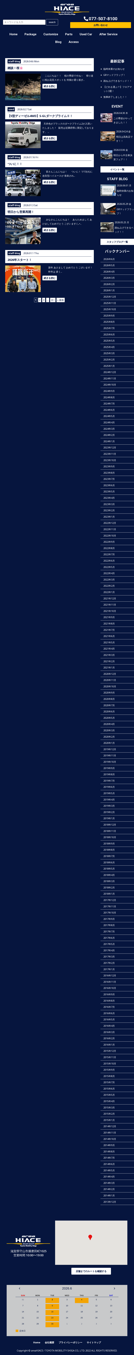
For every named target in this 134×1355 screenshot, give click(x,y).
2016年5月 (109, 1019)
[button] (100, 19)
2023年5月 (109, 491)
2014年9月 (109, 1145)
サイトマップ (94, 1342)
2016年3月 (109, 1032)
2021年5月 (109, 642)
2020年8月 (109, 699)
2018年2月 (109, 887)
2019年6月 (109, 787)
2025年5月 (109, 340)
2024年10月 (109, 384)
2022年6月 (109, 560)
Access (74, 42)
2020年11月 (109, 680)
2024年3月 (109, 428)
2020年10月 (109, 686)
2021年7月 (109, 630)
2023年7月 (109, 479)
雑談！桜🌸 (15, 68)
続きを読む (50, 86)
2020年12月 (109, 674)
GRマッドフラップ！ (114, 75)
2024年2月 (109, 435)
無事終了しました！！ (115, 97)
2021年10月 (109, 611)
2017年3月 (109, 956)
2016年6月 (109, 1013)
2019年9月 (109, 768)
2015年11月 (109, 1057)
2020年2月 (109, 736)
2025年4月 (109, 347)
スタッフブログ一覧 (117, 241)
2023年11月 (109, 454)
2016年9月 (109, 994)
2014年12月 (109, 1126)
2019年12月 (109, 749)
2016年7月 (109, 1007)
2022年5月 (109, 567)
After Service (108, 34)
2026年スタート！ (20, 260)
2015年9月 (109, 1069)
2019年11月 (109, 755)
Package (30, 34)
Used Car (86, 34)
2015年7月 (109, 1082)
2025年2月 (109, 359)
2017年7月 (109, 931)
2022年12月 (109, 523)
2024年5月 (109, 416)
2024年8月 (109, 397)
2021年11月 (109, 604)
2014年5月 (109, 1170)
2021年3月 (109, 655)
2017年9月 (109, 919)
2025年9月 (109, 315)
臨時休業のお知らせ (114, 69)
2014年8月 (109, 1151)
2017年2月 (109, 963)
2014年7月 (109, 1157)
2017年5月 (109, 944)
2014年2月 (109, 1189)
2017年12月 (109, 900)
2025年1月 (109, 366)
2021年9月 (109, 617)
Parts (69, 34)
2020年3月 (109, 730)
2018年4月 (109, 875)
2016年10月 (109, 988)
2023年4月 (109, 497)
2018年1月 (109, 893)
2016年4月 (109, 1025)
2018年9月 (109, 843)
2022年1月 (109, 592)
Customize (50, 34)
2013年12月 (109, 1201)
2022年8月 (109, 548)
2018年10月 (109, 837)
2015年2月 (109, 1113)
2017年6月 (109, 937)
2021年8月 (109, 623)
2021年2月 (109, 661)
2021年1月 (109, 667)
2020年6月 (109, 711)
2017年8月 (109, 925)
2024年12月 (109, 372)
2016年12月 (109, 975)
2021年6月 (109, 636)
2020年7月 (109, 705)
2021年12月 (109, 598)
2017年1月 (109, 969)
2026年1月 (109, 290)
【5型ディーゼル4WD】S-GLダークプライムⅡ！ (40, 116)
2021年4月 (109, 648)
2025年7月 (109, 328)
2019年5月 (109, 793)
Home (13, 34)
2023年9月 (109, 466)
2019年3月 (109, 805)
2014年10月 (109, 1139)
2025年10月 (109, 309)
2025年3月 (109, 353)
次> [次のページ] (53, 300)
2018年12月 (109, 824)
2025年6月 (109, 334)
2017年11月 (109, 906)
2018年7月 (109, 856)
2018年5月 (109, 868)
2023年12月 (109, 447)
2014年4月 (109, 1176)
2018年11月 (109, 831)
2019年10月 (109, 761)
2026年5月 (109, 265)
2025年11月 (109, 303)
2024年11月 (109, 378)
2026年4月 (109, 271)
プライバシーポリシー (70, 1342)
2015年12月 (109, 1051)
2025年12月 (109, 296)
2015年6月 (109, 1088)
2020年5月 (109, 717)
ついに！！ (15, 164)
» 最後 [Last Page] (60, 300)
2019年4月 (109, 799)
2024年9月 (109, 391)
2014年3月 (109, 1183)
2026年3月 (109, 277)
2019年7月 (109, 780)
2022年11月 (109, 529)
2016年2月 (109, 1038)
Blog (58, 42)
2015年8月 (109, 1076)
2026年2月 (109, 284)
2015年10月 (109, 1063)
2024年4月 (109, 422)
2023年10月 (109, 460)
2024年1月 (109, 441)
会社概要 (49, 1342)
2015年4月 (109, 1101)
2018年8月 (109, 849)
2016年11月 (109, 981)
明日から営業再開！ (21, 212)
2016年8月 (109, 1000)
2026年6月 (109, 259)
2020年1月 (109, 743)
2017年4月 (109, 950)
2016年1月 (109, 1044)
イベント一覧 (117, 169)
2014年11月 (109, 1132)
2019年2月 (109, 812)
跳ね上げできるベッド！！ (117, 80)
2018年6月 (109, 862)
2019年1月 (109, 818)
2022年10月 (109, 535)
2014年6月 (109, 1164)
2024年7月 (109, 403)
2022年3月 (109, 579)
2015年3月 (109, 1107)
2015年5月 (109, 1094)
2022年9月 (109, 541)
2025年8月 (109, 321)
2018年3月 (109, 881)
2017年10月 (109, 912)
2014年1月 (109, 1195)
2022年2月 (109, 585)
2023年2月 (109, 510)
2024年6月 (109, 410)
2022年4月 (109, 573)
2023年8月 (109, 472)
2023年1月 (109, 516)
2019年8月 (109, 774)
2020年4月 (109, 724)
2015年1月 (109, 1120)
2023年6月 (109, 485)
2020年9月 (109, 692)
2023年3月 (109, 504)
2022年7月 (109, 554)
